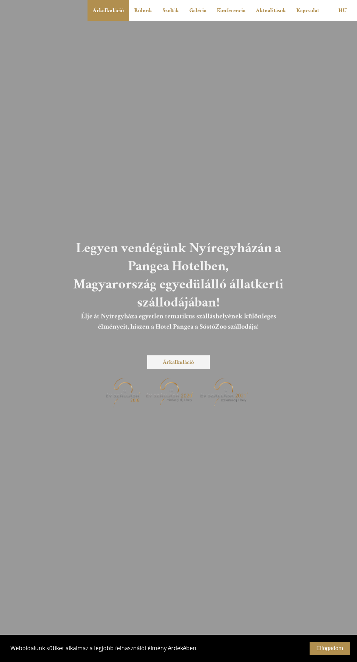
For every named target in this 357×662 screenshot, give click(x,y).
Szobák (170, 10)
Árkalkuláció (108, 10)
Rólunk (143, 10)
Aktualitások (271, 10)
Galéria (197, 10)
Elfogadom (330, 648)
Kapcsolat (307, 10)
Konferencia (231, 10)
